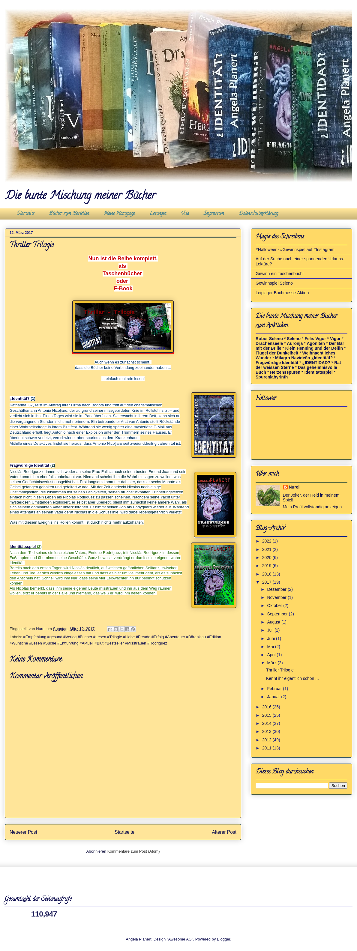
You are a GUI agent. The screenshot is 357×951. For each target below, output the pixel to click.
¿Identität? (19, 398)
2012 (267, 739)
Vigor (335, 338)
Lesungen (157, 213)
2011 (267, 748)
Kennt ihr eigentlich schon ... (292, 678)
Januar (274, 696)
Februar (275, 688)
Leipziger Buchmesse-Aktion (282, 292)
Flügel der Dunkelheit (277, 353)
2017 (267, 582)
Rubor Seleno (269, 338)
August (274, 622)
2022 (267, 541)
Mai (271, 646)
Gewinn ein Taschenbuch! (280, 273)
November (277, 597)
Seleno (294, 338)
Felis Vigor (315, 338)
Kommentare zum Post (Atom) (133, 851)
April (272, 654)
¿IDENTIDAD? (316, 362)
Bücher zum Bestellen (69, 213)
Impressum (214, 213)
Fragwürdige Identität (29, 465)
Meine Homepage (119, 213)
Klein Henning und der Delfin (314, 348)
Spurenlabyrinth (272, 377)
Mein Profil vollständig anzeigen (312, 506)
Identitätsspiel (23, 546)
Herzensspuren (285, 372)
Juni (271, 638)
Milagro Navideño (292, 357)
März (272, 662)
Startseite (25, 213)
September (278, 614)
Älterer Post (224, 832)
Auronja (295, 343)
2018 (267, 574)
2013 (267, 731)
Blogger (223, 939)
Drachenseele (269, 343)
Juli (270, 630)
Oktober (275, 605)
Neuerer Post (23, 832)
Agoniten (316, 343)
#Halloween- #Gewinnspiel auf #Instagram (295, 249)
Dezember (277, 589)
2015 (267, 715)
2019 (267, 565)
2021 (267, 549)
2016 (267, 706)
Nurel (294, 487)
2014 (267, 723)
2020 (267, 557)
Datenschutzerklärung (258, 213)
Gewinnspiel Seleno (274, 283)
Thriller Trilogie (280, 670)
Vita (185, 213)
